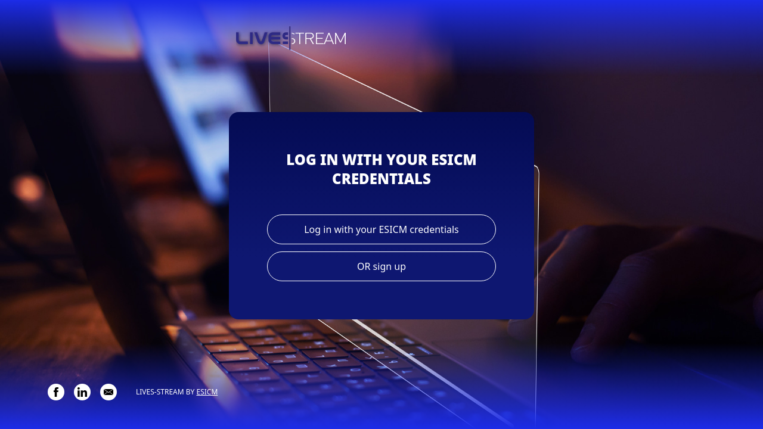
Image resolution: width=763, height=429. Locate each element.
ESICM (207, 392)
